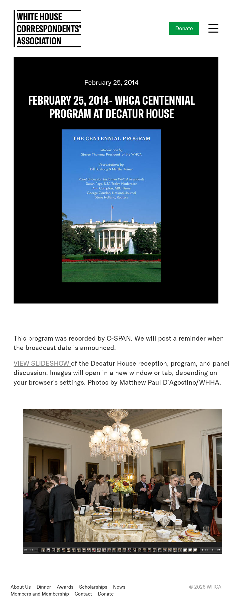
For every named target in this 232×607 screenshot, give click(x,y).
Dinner (44, 587)
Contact (83, 594)
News (119, 587)
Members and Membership (40, 594)
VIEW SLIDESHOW (41, 363)
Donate (184, 28)
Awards (65, 587)
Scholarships (93, 587)
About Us (21, 587)
